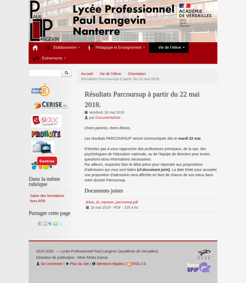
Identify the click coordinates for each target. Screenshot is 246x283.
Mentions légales (108, 264)
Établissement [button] (63, 47)
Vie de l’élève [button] (169, 47)
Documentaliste (108, 117)
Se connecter (49, 264)
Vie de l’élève (110, 74)
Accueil (87, 74)
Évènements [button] (49, 58)
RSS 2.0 (136, 264)
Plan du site (77, 264)
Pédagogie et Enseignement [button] (116, 47)
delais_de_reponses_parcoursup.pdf (112, 202)
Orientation (137, 74)
